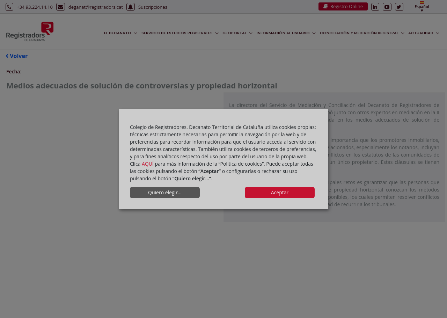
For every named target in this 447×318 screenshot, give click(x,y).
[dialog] (223, 159)
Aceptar (279, 192)
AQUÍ (148, 163)
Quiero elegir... (165, 192)
